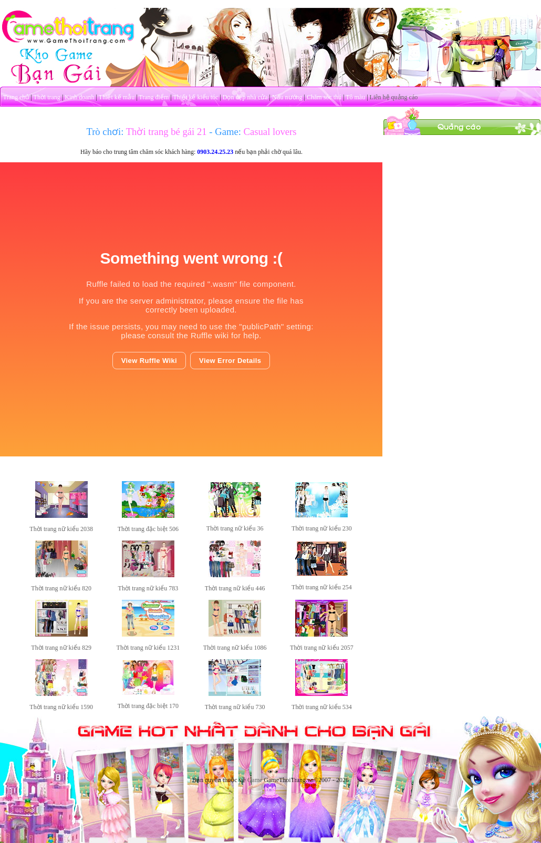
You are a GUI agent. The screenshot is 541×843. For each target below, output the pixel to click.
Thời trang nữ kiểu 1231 (148, 647)
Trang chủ (16, 97)
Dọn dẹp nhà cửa (245, 97)
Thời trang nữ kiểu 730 (235, 707)
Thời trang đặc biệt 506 (148, 529)
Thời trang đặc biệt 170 (148, 706)
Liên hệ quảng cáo (394, 97)
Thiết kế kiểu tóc (195, 97)
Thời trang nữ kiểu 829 (61, 647)
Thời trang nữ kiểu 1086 (235, 647)
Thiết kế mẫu (116, 97)
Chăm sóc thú (324, 97)
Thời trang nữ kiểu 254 (322, 587)
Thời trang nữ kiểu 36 (235, 528)
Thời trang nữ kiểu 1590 (61, 707)
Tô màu (355, 97)
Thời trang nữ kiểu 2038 (61, 529)
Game (255, 780)
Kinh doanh (79, 97)
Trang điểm (154, 97)
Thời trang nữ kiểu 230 (322, 528)
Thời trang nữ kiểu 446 (235, 588)
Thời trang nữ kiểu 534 (322, 707)
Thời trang (47, 97)
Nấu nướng (287, 97)
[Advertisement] (462, 201)
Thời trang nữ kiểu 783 (148, 588)
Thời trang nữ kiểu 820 (61, 588)
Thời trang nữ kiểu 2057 (321, 647)
